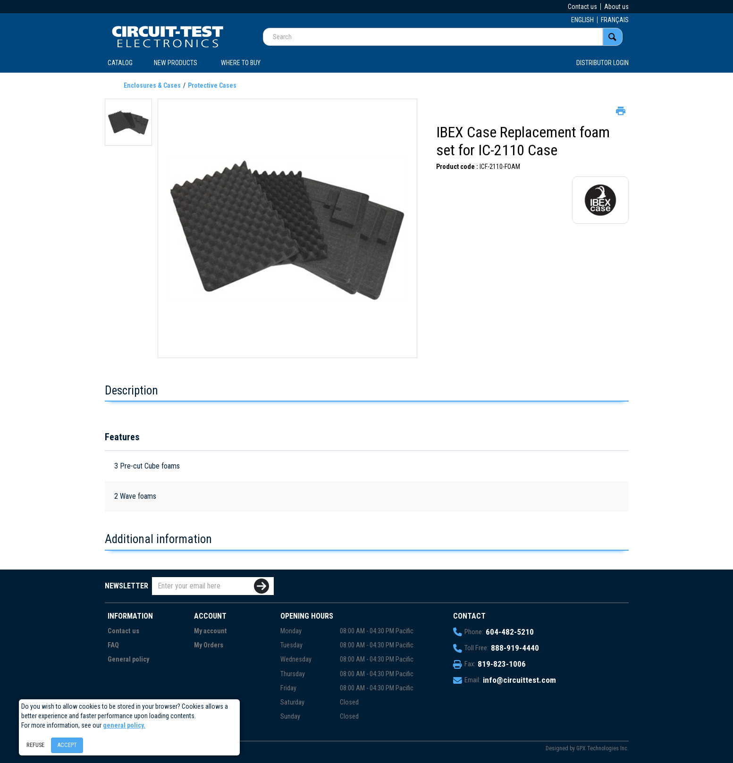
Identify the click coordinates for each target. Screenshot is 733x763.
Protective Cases (212, 85)
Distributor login (602, 63)
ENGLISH (582, 20)
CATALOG (120, 63)
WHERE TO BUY (241, 63)
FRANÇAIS (615, 20)
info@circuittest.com (519, 680)
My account (210, 631)
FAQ (113, 645)
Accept (67, 744)
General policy (128, 659)
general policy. (124, 725)
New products (175, 63)
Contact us (582, 6)
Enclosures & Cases (152, 85)
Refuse (35, 744)
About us (616, 6)
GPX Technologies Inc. (602, 748)
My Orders (208, 645)
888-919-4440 (515, 648)
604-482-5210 (510, 632)
